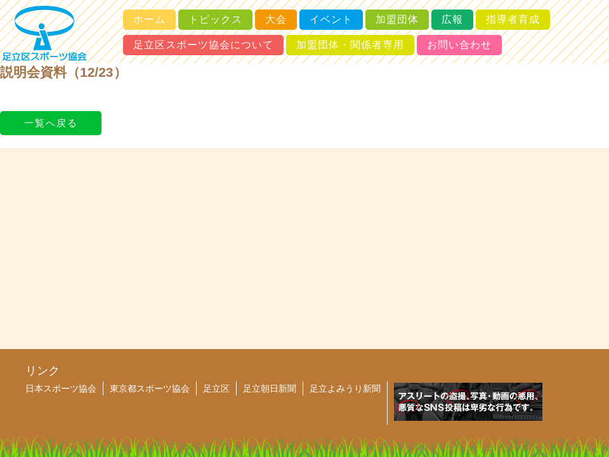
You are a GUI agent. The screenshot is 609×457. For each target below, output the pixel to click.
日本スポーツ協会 (60, 388)
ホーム (149, 19)
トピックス (215, 19)
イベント (331, 19)
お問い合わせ (459, 44)
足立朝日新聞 (269, 388)
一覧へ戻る (51, 122)
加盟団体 (397, 19)
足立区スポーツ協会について (203, 44)
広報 (452, 19)
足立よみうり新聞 (345, 388)
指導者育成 (513, 19)
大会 (276, 19)
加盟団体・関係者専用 (350, 44)
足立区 (216, 388)
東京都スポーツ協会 (150, 388)
